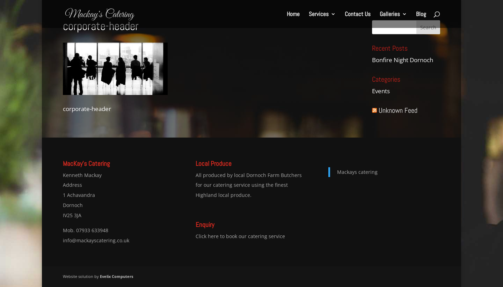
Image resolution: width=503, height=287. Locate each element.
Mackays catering (357, 172)
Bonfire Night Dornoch (402, 60)
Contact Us (358, 15)
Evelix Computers (116, 276)
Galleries (390, 15)
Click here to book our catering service (240, 236)
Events (381, 91)
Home (293, 15)
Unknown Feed (398, 110)
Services (319, 15)
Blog (421, 15)
